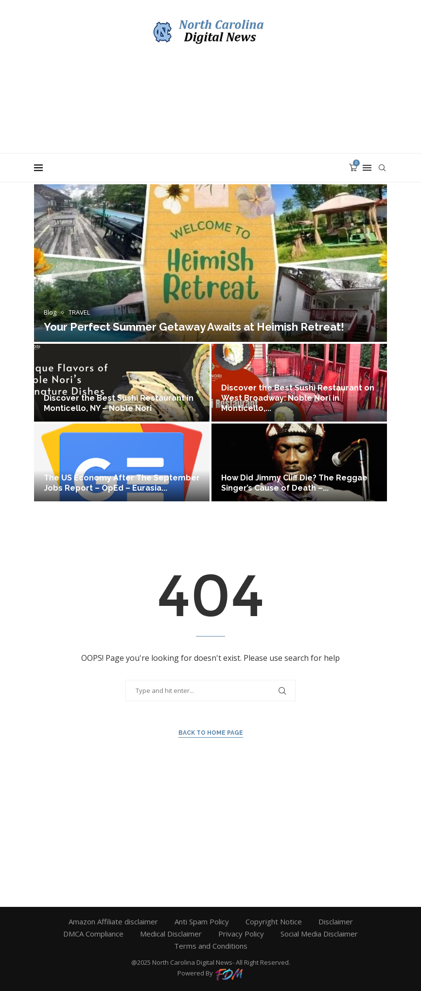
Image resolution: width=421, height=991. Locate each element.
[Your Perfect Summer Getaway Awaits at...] (210, 263)
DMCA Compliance (93, 933)
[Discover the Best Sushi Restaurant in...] (122, 383)
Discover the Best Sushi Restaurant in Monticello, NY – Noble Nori (118, 403)
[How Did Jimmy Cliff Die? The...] (299, 462)
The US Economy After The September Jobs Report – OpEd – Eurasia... (122, 483)
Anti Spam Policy (202, 921)
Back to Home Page (210, 732)
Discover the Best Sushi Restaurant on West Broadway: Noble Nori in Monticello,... (297, 398)
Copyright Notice (274, 921)
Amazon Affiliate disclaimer (113, 921)
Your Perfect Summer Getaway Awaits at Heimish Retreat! (194, 326)
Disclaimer (335, 921)
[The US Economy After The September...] (122, 462)
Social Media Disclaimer (319, 933)
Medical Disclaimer (171, 933)
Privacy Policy (241, 933)
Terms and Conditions (210, 946)
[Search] (382, 168)
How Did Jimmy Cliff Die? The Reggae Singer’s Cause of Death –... (294, 483)
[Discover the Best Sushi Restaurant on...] (299, 383)
